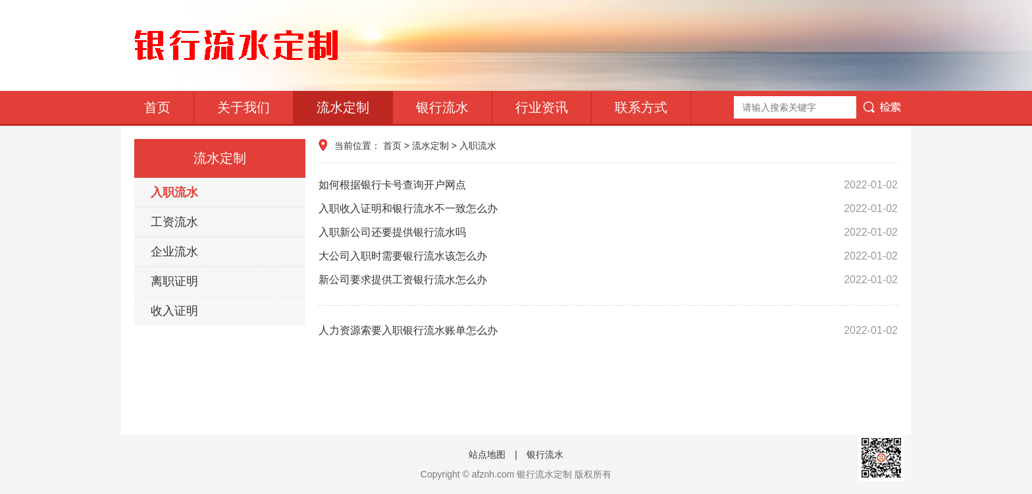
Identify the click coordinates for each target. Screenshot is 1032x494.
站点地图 (487, 454)
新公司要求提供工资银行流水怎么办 (608, 280)
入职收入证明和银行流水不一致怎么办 (608, 209)
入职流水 (174, 192)
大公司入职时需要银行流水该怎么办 (608, 256)
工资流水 (174, 222)
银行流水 (442, 107)
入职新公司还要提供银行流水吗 (608, 232)
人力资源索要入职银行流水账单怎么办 (608, 331)
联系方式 (641, 107)
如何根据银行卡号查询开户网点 (608, 185)
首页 (157, 107)
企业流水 (174, 251)
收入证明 (174, 310)
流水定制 (343, 107)
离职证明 (174, 281)
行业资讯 (541, 107)
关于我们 (243, 107)
